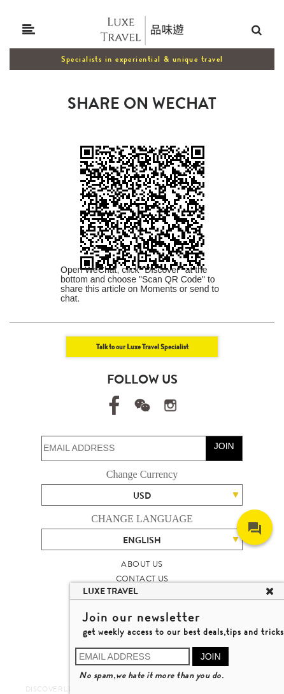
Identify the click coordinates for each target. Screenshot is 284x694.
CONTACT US (142, 579)
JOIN (224, 446)
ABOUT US (141, 564)
